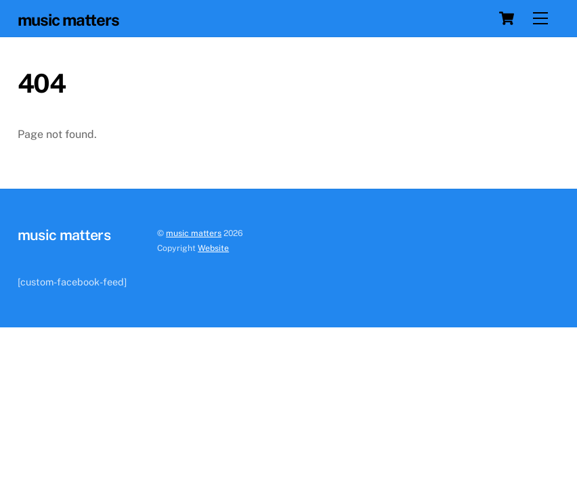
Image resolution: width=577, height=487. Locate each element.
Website (213, 248)
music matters (193, 233)
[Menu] (540, 18)
